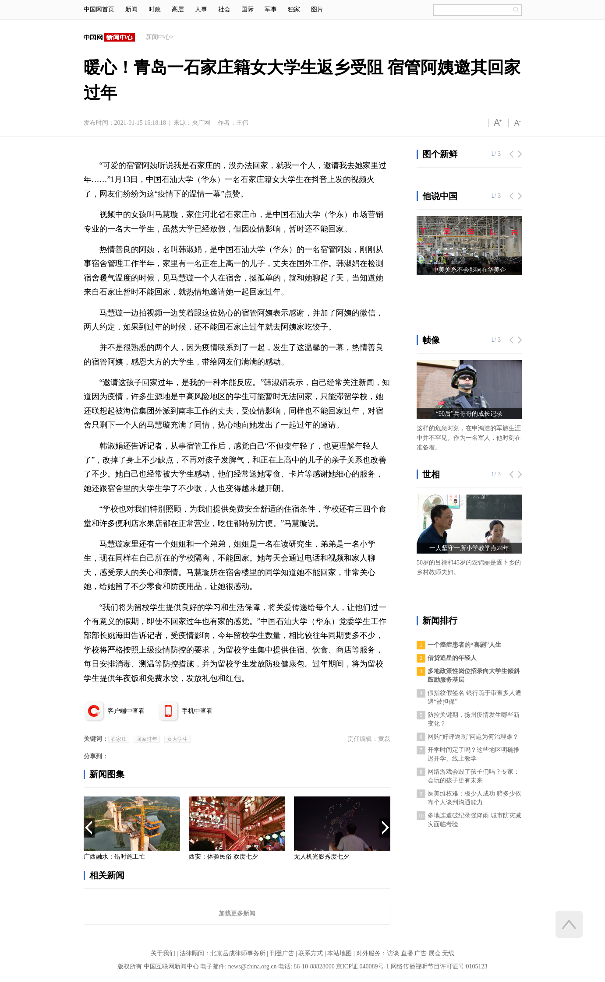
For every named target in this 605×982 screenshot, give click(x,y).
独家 (294, 9)
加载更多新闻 (237, 913)
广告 (420, 953)
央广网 (201, 122)
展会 (434, 953)
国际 (247, 9)
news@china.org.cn (252, 966)
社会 (224, 9)
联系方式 (310, 953)
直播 (407, 953)
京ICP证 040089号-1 (362, 966)
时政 (155, 9)
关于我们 (163, 953)
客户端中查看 (126, 711)
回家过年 (146, 739)
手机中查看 (197, 711)
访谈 (393, 953)
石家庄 (119, 739)
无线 (448, 953)
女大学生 (177, 739)
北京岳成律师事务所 (237, 953)
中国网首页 (99, 9)
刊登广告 (282, 953)
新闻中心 (158, 37)
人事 (201, 9)
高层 (178, 9)
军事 (271, 9)
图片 (317, 9)
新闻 (131, 9)
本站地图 (339, 953)
